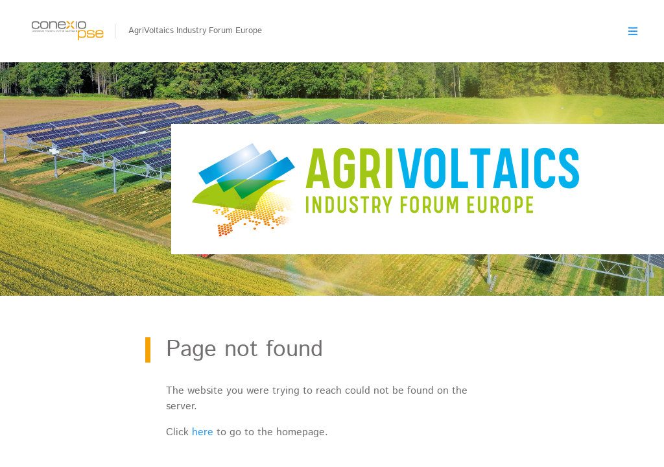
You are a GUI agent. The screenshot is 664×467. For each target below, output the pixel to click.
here (202, 432)
